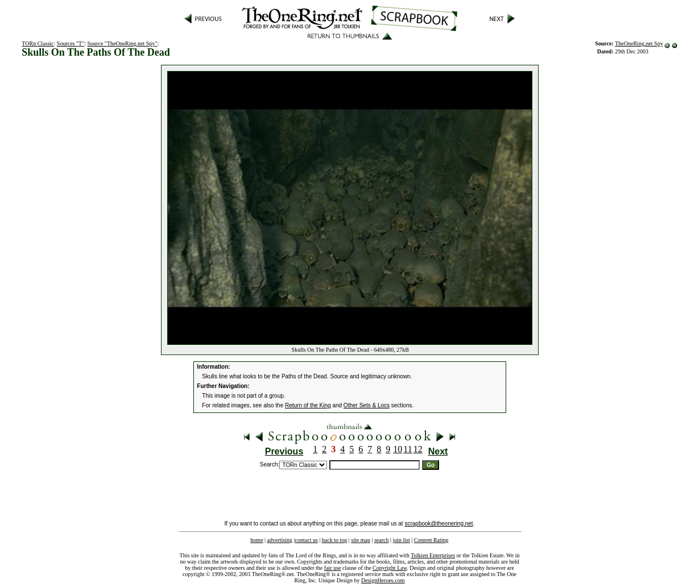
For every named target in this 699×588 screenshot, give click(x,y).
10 (397, 449)
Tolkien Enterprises (433, 555)
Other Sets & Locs (367, 405)
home (256, 540)
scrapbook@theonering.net (438, 523)
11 (407, 449)
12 (418, 449)
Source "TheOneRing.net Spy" (123, 43)
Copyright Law (390, 568)
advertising (279, 540)
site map (360, 540)
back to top (334, 540)
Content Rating (431, 540)
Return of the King (308, 405)
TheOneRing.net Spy (639, 43)
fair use (332, 568)
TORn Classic (37, 43)
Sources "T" (70, 43)
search (381, 540)
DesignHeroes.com (382, 580)
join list (401, 540)
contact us (306, 540)
